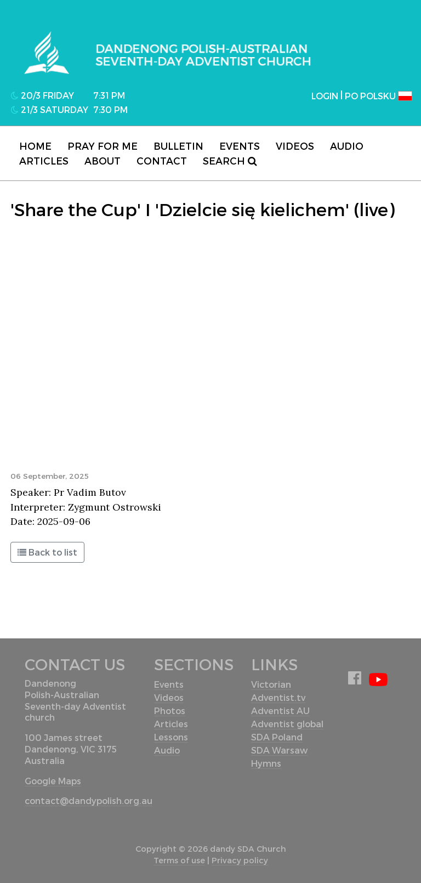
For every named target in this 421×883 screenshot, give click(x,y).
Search (230, 160)
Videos (295, 145)
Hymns (266, 763)
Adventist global (287, 723)
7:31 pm (109, 95)
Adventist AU (280, 710)
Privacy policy (240, 860)
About (102, 160)
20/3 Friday (42, 95)
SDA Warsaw (279, 750)
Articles (44, 160)
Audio (346, 145)
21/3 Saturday (49, 109)
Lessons (171, 737)
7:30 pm (110, 109)
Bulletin (178, 145)
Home (35, 145)
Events (239, 145)
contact (161, 160)
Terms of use (179, 860)
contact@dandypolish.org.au (88, 800)
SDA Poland (277, 737)
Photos (169, 710)
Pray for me (102, 145)
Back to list (47, 552)
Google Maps (53, 781)
